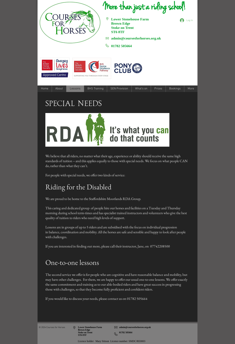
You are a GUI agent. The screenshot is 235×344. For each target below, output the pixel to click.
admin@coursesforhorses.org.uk (136, 38)
